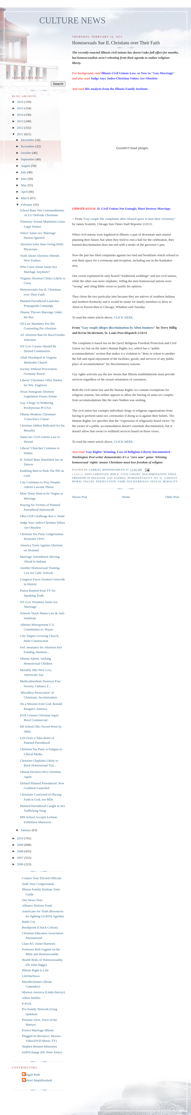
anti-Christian (97, 474)
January (26, 830)
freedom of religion (88, 478)
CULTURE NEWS (72, 20)
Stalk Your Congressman (38, 884)
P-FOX (26, 1003)
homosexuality (140, 478)
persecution (106, 481)
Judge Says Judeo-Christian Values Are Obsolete (124, 78)
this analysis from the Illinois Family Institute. (116, 89)
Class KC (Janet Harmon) (38, 943)
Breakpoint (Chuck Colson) (40, 927)
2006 (20, 864)
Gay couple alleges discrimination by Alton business (118, 327)
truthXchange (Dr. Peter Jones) (42, 1052)
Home (126, 497)
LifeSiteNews (31, 976)
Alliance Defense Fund (37, 905)
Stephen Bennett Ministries (39, 1046)
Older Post (172, 497)
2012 (20, 127)
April (25, 191)
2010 (20, 838)
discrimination (154, 474)
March (25, 198)
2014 (20, 115)
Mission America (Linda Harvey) (43, 992)
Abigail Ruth (31, 1074)
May (24, 185)
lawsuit (170, 478)
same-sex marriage (133, 481)
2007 (20, 858)
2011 (20, 134)
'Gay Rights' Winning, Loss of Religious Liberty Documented (127, 452)
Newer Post (79, 497)
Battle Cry (28, 922)
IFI (156, 478)
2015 (20, 108)
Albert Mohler (31, 998)
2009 (20, 845)
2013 (20, 121)
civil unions (131, 474)
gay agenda (116, 478)
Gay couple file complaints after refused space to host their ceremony (129, 219)
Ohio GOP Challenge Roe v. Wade (42, 516)
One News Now (32, 900)
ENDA (172, 474)
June (24, 179)
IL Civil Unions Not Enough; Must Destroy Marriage (133, 208)
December (28, 140)
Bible (114, 474)
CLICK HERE (123, 317)
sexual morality (164, 481)
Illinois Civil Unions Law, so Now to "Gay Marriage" (138, 73)
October (26, 153)
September (28, 159)
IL (161, 478)
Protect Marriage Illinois (38, 1030)
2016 (20, 102)
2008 (20, 851)
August (26, 166)
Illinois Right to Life (35, 970)
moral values (83, 481)
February (27, 204)
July (24, 172)
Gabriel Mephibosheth (37, 1080)
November (28, 146)
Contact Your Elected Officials (41, 878)
